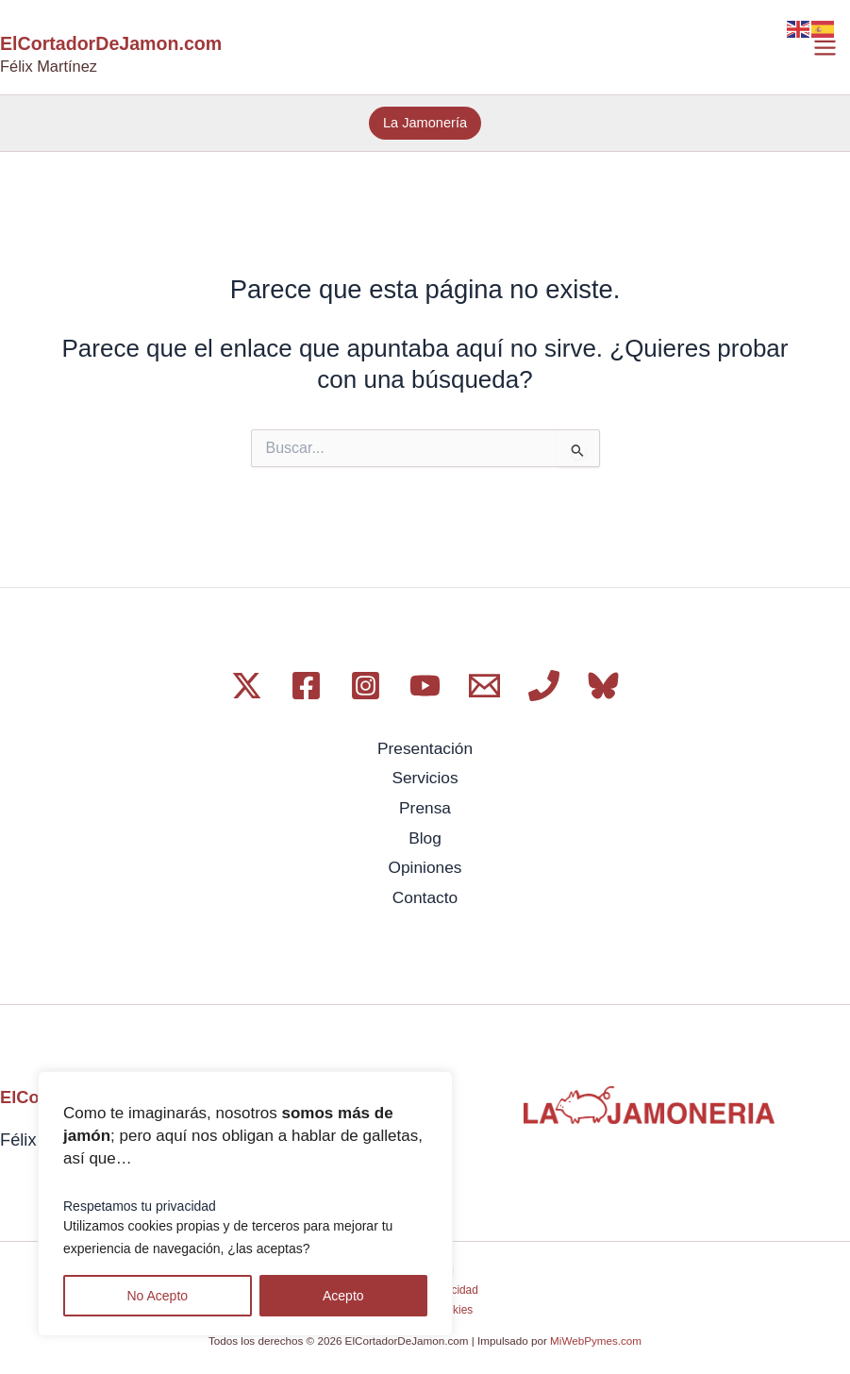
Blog (425, 834)
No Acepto (157, 1295)
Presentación (425, 748)
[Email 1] (484, 685)
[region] (245, 1203)
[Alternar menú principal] (825, 48)
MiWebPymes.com (596, 1334)
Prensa (425, 805)
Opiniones (425, 862)
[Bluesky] (603, 685)
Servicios (425, 776)
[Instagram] (365, 685)
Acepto (343, 1295)
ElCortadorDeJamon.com (113, 44)
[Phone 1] (543, 685)
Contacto (425, 890)
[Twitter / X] (246, 685)
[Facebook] (306, 685)
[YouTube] (425, 685)
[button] (425, 124)
